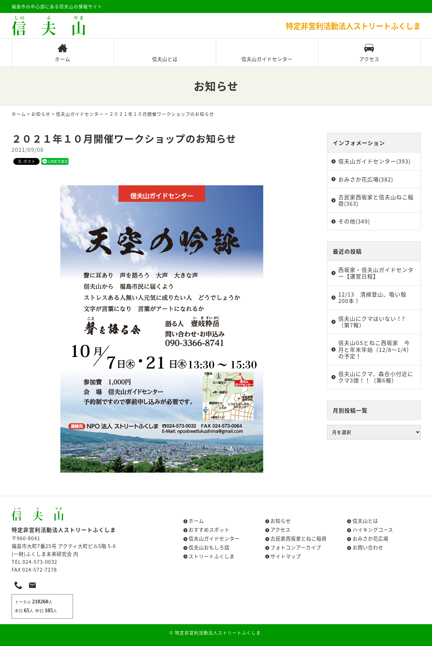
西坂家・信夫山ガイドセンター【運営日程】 (376, 272)
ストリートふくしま (212, 556)
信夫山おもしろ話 (209, 547)
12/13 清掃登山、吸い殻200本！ (372, 297)
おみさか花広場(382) (365, 179)
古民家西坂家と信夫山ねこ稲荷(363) (376, 200)
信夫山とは (165, 53)
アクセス (369, 53)
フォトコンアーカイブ (295, 547)
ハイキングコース (373, 529)
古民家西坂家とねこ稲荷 (298, 538)
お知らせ (40, 114)
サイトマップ (285, 556)
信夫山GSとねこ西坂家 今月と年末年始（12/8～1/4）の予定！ (375, 349)
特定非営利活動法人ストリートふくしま (218, 632)
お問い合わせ (368, 547)
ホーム (63, 53)
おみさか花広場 (370, 538)
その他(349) (354, 221)
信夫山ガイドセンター (267, 53)
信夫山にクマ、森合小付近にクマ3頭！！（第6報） (375, 377)
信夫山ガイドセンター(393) (374, 161)
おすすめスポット (209, 529)
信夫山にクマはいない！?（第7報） (371, 321)
